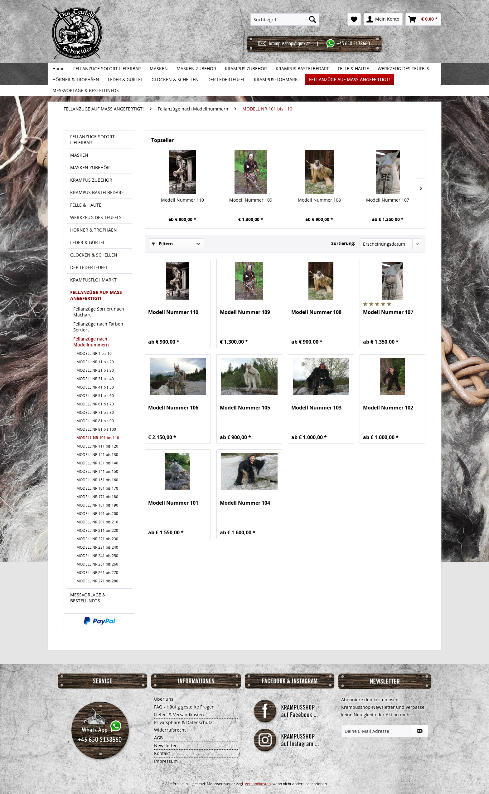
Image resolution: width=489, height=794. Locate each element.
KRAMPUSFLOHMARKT (93, 280)
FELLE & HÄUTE (85, 205)
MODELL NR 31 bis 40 (95, 378)
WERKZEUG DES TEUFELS (96, 217)
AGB (158, 738)
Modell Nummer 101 (173, 503)
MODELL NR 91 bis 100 (96, 429)
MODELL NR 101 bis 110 (97, 437)
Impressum (166, 761)
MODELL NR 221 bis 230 (97, 539)
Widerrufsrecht (170, 730)
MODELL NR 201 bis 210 (97, 522)
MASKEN (79, 155)
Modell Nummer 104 (245, 503)
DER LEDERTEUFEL (89, 267)
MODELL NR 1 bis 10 (94, 353)
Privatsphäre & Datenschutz (183, 722)
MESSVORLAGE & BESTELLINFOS (87, 598)
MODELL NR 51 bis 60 (95, 395)
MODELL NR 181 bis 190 (97, 505)
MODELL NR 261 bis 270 (97, 572)
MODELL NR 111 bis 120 (97, 446)
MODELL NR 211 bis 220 (97, 530)
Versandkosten (258, 784)
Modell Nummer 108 (319, 200)
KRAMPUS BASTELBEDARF (96, 192)
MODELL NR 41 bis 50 (95, 387)
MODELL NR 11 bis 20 (95, 362)
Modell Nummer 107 (387, 200)
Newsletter (165, 745)
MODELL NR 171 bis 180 (97, 496)
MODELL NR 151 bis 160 (97, 480)
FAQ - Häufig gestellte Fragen (184, 707)
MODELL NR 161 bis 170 (97, 488)
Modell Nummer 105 (245, 407)
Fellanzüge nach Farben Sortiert (98, 327)
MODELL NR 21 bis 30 (95, 370)
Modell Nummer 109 (250, 200)
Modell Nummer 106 (173, 407)
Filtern (162, 244)
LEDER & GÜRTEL (87, 242)
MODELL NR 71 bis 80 (95, 412)
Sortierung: (343, 243)
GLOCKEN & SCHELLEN (93, 255)
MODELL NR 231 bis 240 (97, 547)
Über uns (163, 699)
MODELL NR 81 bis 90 (95, 421)
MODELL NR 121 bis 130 (97, 454)
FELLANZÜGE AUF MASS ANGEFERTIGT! (96, 295)
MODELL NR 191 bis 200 (97, 513)
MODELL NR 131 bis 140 (97, 463)
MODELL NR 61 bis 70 (95, 404)
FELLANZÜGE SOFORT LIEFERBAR (92, 139)
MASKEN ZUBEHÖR (90, 167)
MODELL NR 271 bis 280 (97, 581)
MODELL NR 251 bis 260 (97, 564)
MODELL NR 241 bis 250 (97, 555)
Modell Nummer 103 (316, 407)
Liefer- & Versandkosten (179, 715)
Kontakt (162, 753)
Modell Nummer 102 (388, 407)
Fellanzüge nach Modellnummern (91, 342)
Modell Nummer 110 (182, 200)
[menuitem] (284, 19)
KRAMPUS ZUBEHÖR (91, 180)
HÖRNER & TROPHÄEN (93, 230)
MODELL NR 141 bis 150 (97, 471)
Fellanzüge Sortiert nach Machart (98, 312)
